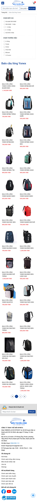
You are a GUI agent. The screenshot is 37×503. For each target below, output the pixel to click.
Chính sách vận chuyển (8, 476)
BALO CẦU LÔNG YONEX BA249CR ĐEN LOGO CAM (27, 274)
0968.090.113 (14, 443)
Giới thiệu (4, 456)
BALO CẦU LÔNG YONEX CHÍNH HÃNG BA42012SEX (8, 86)
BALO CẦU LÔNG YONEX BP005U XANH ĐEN (27, 142)
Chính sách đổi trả (7, 484)
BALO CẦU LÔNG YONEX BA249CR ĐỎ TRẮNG (8, 274)
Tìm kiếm (32, 8)
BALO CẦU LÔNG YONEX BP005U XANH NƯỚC (27, 114)
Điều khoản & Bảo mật (8, 462)
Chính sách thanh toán (8, 478)
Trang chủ (4, 12)
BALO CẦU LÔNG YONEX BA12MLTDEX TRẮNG (8, 328)
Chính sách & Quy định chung (10, 459)
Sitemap (3, 467)
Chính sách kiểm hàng (8, 473)
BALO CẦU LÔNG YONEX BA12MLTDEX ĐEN (26, 356)
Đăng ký (31, 412)
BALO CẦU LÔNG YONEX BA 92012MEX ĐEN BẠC (8, 356)
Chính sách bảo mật (7, 481)
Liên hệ (3, 464)
